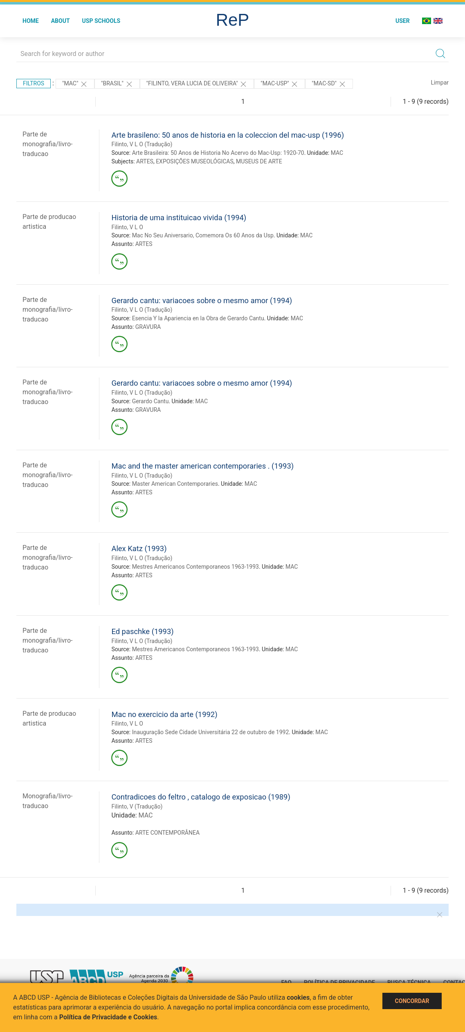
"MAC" (75, 84)
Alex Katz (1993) (138, 548)
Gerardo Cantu (150, 401)
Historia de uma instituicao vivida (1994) (178, 217)
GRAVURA (148, 327)
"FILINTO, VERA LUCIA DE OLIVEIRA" (197, 84)
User (402, 21)
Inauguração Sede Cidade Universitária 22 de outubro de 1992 (210, 732)
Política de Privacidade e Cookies (108, 1017)
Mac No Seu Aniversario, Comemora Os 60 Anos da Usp (203, 235)
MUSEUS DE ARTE (259, 161)
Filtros (33, 83)
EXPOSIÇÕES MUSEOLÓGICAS (195, 161)
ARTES (144, 161)
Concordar (412, 1001)
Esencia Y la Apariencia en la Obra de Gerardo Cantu (198, 318)
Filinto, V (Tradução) (136, 806)
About (60, 21)
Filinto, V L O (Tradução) (141, 144)
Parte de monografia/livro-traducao (47, 144)
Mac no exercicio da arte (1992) (164, 714)
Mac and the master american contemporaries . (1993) (202, 466)
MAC (337, 153)
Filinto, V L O (127, 227)
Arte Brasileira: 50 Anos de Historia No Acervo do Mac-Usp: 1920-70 (218, 153)
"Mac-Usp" (280, 84)
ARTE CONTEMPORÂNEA (167, 832)
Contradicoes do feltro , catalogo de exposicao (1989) (200, 797)
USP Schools (101, 21)
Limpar (440, 82)
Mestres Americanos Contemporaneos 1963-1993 (195, 566)
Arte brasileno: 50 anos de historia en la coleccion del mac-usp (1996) (227, 135)
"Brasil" (117, 84)
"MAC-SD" (329, 84)
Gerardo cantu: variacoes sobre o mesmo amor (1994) (201, 300)
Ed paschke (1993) (142, 631)
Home (30, 21)
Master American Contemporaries (175, 483)
